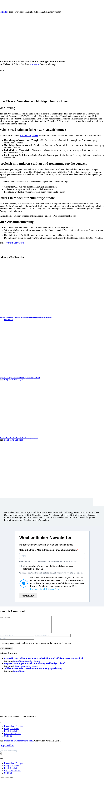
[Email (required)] (53, 638)
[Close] (2, 760)
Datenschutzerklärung (23, 744)
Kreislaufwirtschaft (20, 669)
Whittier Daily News (29, 135)
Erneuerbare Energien (32, 664)
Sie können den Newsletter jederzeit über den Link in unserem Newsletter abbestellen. (51, 573)
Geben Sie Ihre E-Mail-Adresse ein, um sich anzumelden (48, 550)
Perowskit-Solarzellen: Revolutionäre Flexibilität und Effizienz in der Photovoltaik (43, 662)
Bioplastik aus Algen (13, 379)
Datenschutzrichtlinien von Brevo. (45, 589)
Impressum (8, 744)
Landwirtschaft (32, 669)
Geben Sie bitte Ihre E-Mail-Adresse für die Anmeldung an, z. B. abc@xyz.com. (48, 561)
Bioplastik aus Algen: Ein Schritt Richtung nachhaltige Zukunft (34, 667)
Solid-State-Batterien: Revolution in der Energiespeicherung (33, 672)
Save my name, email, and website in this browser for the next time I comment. (36, 646)
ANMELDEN (28, 596)
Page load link (7, 749)
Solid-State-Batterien (13, 440)
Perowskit (8, 319)
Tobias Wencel (34, 64)
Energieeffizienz (18, 664)
